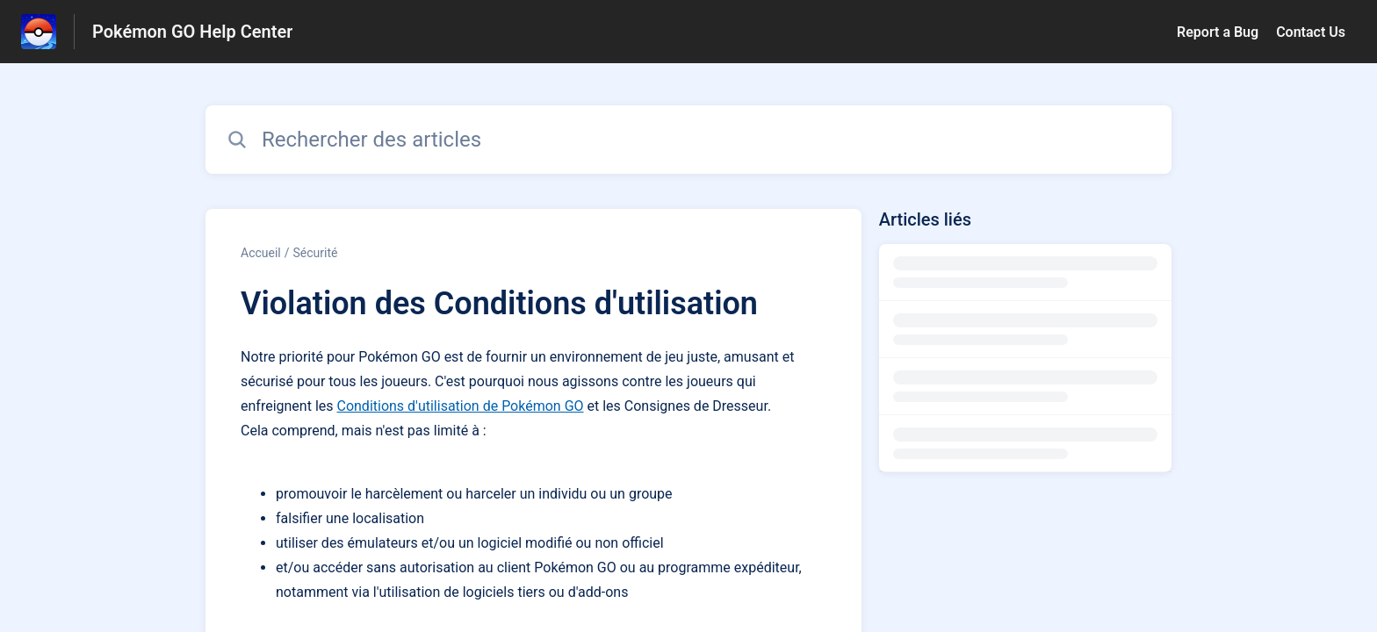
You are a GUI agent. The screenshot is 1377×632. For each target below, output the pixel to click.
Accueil (261, 253)
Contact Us (1310, 32)
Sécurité (315, 253)
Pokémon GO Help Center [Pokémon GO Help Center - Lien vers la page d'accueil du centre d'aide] (192, 31)
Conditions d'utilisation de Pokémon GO (459, 406)
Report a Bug (1217, 32)
